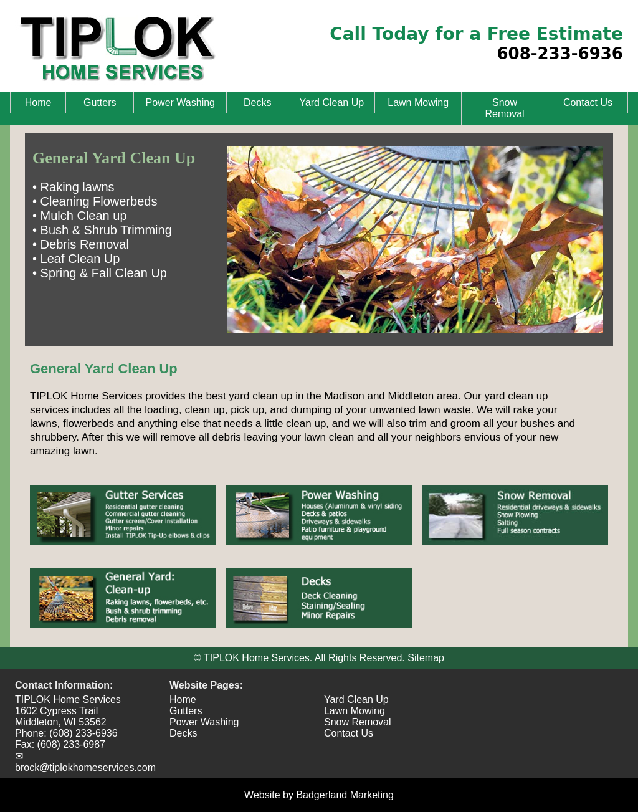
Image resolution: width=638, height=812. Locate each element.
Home (38, 102)
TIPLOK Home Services (68, 699)
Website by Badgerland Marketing (319, 795)
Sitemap (425, 657)
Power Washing (180, 102)
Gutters (99, 102)
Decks (257, 102)
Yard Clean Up (331, 102)
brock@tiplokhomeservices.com (85, 767)
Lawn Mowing (418, 102)
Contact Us (587, 102)
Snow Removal (504, 108)
